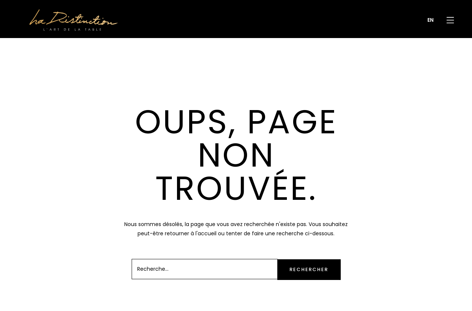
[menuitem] (430, 19)
